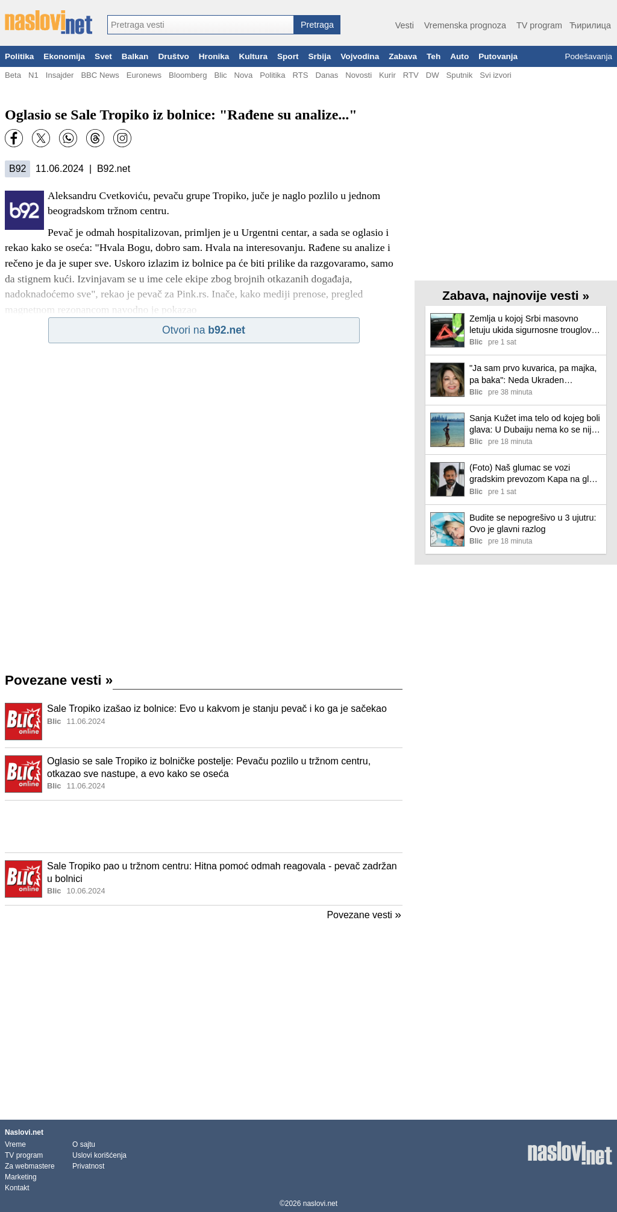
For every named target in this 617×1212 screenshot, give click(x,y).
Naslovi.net (24, 1132)
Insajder (60, 75)
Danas (326, 75)
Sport (288, 56)
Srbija (319, 56)
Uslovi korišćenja (99, 1155)
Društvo (173, 56)
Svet (103, 56)
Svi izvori (495, 75)
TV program (539, 25)
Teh (433, 56)
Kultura (253, 56)
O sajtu (83, 1144)
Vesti (404, 25)
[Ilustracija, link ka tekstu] (23, 723)
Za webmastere (30, 1166)
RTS (300, 75)
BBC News (100, 75)
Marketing (21, 1177)
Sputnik (459, 75)
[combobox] (200, 24)
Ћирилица (590, 25)
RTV (411, 75)
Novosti (358, 75)
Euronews (144, 75)
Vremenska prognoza (465, 25)
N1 (33, 75)
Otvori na (203, 330)
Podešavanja (588, 56)
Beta (13, 75)
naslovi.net (320, 1203)
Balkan (135, 56)
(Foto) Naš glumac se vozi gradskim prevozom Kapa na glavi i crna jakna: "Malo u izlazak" (534, 474)
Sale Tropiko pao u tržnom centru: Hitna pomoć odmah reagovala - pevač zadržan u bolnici (222, 872)
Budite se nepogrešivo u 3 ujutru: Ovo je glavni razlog (532, 523)
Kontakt (17, 1188)
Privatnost (88, 1166)
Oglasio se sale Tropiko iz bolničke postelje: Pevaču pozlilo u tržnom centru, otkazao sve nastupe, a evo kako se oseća (209, 767)
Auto (459, 56)
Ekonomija (64, 56)
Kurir (387, 75)
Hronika (214, 56)
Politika (19, 56)
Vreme (15, 1144)
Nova (243, 75)
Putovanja (498, 56)
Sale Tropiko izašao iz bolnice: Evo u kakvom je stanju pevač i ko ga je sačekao (217, 708)
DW (432, 75)
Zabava (403, 56)
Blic (220, 75)
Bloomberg (188, 75)
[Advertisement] (203, 826)
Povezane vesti (59, 680)
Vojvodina (359, 56)
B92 (17, 168)
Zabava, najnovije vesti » (515, 295)
